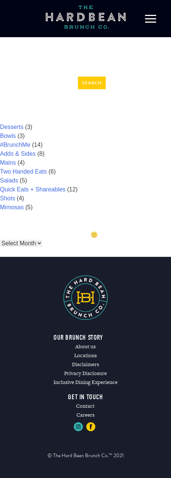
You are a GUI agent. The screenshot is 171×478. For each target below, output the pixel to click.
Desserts (11, 127)
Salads (9, 180)
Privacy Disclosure (85, 373)
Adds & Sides (18, 154)
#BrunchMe (15, 145)
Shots (7, 198)
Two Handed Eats (23, 171)
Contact (85, 406)
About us (85, 346)
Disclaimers (85, 364)
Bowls (8, 136)
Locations (85, 355)
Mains (8, 162)
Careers (85, 415)
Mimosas (12, 207)
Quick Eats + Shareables (33, 189)
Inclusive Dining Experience (85, 382)
